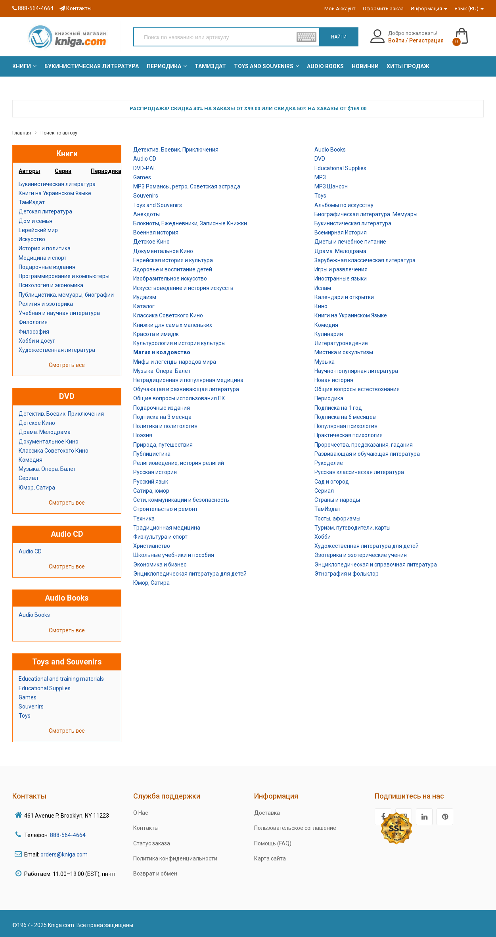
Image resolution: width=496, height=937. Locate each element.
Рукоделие (328, 463)
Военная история (155, 232)
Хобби (322, 537)
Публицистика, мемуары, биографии (66, 295)
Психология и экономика (51, 285)
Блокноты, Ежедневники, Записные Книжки (190, 223)
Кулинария (328, 334)
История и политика (45, 248)
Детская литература (45, 211)
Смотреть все (67, 365)
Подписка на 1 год (338, 408)
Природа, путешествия (163, 445)
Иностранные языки (340, 278)
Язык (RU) (469, 9)
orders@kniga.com (64, 854)
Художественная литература (57, 350)
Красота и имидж (156, 334)
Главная (21, 133)
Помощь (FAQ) (272, 843)
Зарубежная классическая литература (365, 260)
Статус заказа (151, 843)
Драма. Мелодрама (45, 432)
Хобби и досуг (37, 341)
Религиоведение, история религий (178, 463)
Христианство (151, 546)
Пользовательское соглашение (295, 828)
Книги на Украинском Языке (55, 193)
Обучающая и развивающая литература (186, 389)
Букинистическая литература (57, 184)
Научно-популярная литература (356, 371)
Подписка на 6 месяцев (345, 417)
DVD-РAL (144, 168)
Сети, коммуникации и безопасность (181, 500)
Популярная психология (345, 426)
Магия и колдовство (161, 352)
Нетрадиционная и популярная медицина (188, 380)
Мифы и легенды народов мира (174, 362)
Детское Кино (37, 423)
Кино (320, 306)
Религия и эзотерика (46, 304)
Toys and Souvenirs (157, 205)
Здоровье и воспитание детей (172, 269)
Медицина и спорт (43, 258)
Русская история (155, 472)
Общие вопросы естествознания (357, 389)
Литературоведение (341, 343)
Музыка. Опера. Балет (47, 469)
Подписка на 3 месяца (162, 417)
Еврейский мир (38, 230)
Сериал (28, 478)
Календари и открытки (344, 297)
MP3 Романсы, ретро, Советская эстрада (186, 186)
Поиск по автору (58, 133)
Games (27, 697)
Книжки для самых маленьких (172, 325)
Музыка (324, 362)
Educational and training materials (61, 679)
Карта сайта (270, 858)
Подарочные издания (47, 267)
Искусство (32, 239)
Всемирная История (340, 232)
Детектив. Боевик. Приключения (61, 414)
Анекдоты (146, 214)
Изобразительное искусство (170, 278)
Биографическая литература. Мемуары (365, 214)
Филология (33, 322)
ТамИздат (32, 202)
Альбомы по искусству (343, 205)
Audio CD (30, 551)
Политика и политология (165, 426)
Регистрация (426, 40)
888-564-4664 (33, 8)
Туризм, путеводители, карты (352, 527)
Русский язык (150, 481)
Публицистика (151, 454)
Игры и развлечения (341, 269)
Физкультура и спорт (160, 537)
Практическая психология (348, 435)
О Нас (140, 813)
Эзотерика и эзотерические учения (360, 555)
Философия (34, 331)
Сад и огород (331, 481)
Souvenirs (31, 706)
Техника (144, 518)
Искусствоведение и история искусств (183, 288)
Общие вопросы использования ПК (179, 398)
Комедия (30, 460)
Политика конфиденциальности (175, 858)
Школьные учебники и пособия (173, 555)
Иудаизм (144, 297)
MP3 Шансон (331, 186)
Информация (429, 9)
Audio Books (34, 615)
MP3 (320, 177)
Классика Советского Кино (53, 450)
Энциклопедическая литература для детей (190, 573)
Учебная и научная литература (59, 313)
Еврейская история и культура (173, 260)
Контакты (75, 8)
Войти (396, 40)
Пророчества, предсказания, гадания (363, 445)
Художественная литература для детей (366, 546)
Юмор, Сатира (37, 487)
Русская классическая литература (359, 472)
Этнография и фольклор (346, 573)
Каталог (144, 306)
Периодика (328, 398)
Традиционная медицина (166, 527)
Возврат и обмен (155, 873)
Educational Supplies (45, 688)
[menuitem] (21, 66)
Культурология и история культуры (179, 343)
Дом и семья (35, 221)
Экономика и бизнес (159, 564)
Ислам (322, 288)
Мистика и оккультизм (343, 352)
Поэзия (142, 435)
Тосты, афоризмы (337, 518)
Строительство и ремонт (165, 509)
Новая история (333, 380)
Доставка (267, 813)
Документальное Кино (49, 441)
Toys (25, 715)
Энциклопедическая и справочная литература (375, 564)
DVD (319, 159)
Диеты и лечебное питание (350, 241)
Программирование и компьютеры (64, 276)
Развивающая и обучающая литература (367, 454)
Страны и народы (337, 500)
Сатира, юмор (151, 491)
